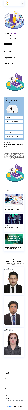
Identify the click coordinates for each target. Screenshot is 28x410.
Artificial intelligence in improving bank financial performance (13, 228)
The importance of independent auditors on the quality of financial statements (14, 209)
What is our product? (9, 132)
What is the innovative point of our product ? (12, 136)
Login (20, 3)
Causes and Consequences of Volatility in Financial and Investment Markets (13, 248)
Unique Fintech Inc (11, 406)
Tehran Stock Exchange (7, 382)
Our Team (5, 393)
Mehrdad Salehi (7, 268)
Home (5, 390)
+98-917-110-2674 (7, 374)
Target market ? (8, 117)
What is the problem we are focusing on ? (12, 121)
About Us (5, 395)
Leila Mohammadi (7, 329)
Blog (5, 392)
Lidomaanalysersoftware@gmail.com (11, 372)
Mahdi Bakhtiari (7, 297)
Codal (5, 384)
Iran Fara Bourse (6, 380)
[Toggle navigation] (14, 3)
